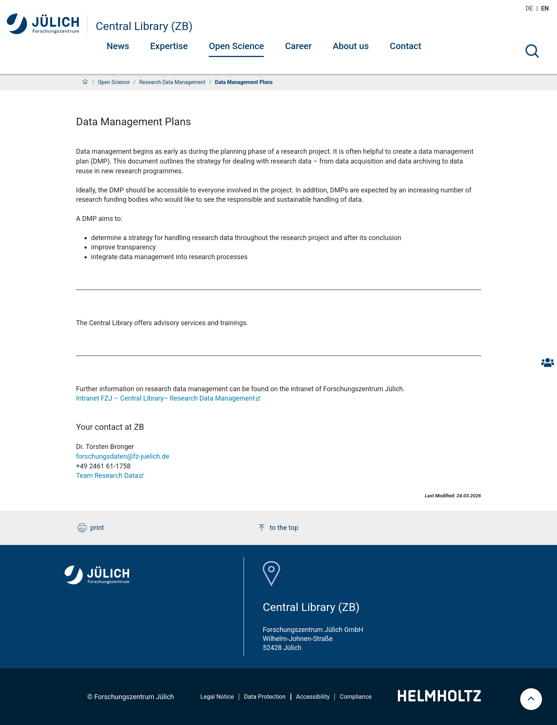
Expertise (169, 46)
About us (351, 46)
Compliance (356, 696)
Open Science (236, 46)
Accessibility (313, 696)
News (118, 46)
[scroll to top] (531, 699)
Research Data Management (172, 82)
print (91, 527)
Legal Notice (217, 696)
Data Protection (265, 696)
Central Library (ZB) (144, 26)
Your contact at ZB (110, 427)
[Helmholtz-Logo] (439, 699)
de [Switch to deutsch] (529, 8)
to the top (277, 527)
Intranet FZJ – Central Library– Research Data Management (165, 398)
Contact (405, 46)
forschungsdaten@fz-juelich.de (122, 456)
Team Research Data (107, 475)
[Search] (532, 51)
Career (298, 46)
